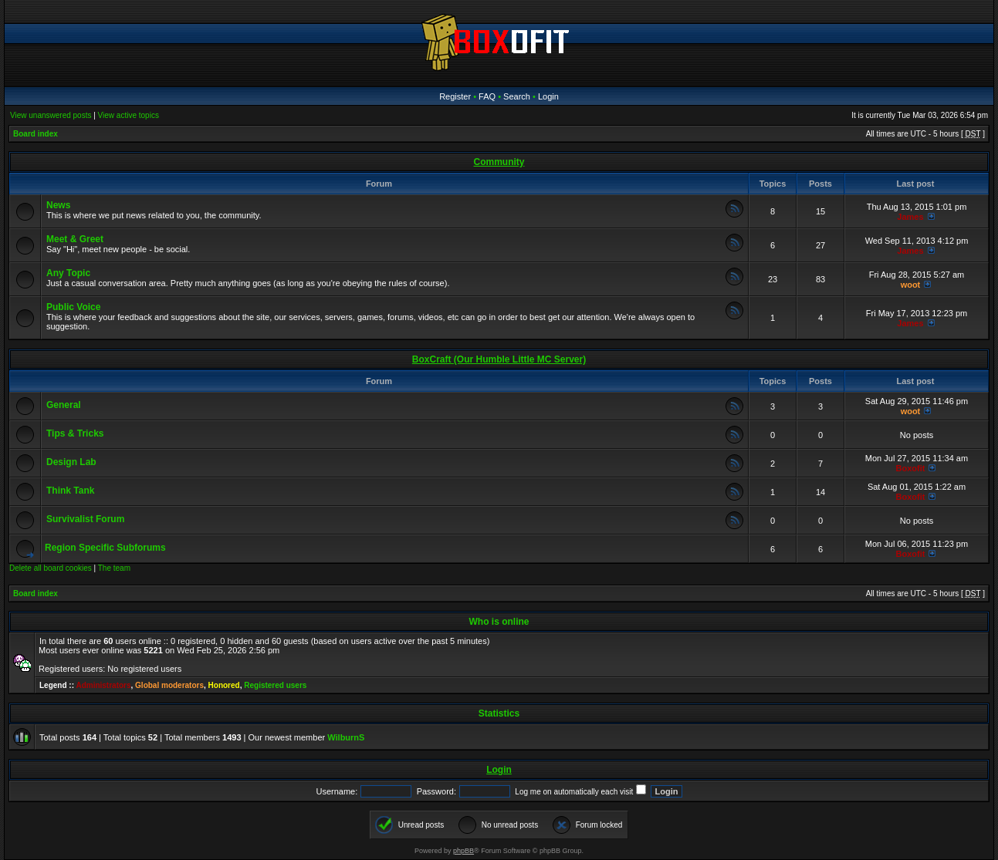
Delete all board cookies (50, 568)
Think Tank (70, 490)
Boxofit (910, 468)
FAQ (487, 96)
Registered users (275, 685)
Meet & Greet (74, 239)
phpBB (463, 851)
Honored (224, 685)
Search (516, 96)
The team (114, 568)
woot (911, 284)
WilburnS (345, 737)
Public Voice (73, 307)
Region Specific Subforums (105, 547)
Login (548, 96)
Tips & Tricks (74, 433)
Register (455, 96)
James (910, 216)
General (63, 405)
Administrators (103, 685)
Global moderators (169, 685)
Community (499, 162)
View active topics (128, 115)
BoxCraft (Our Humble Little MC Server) (499, 359)
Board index (35, 134)
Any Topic (68, 273)
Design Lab (71, 462)
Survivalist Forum (85, 519)
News (58, 205)
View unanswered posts (50, 115)
